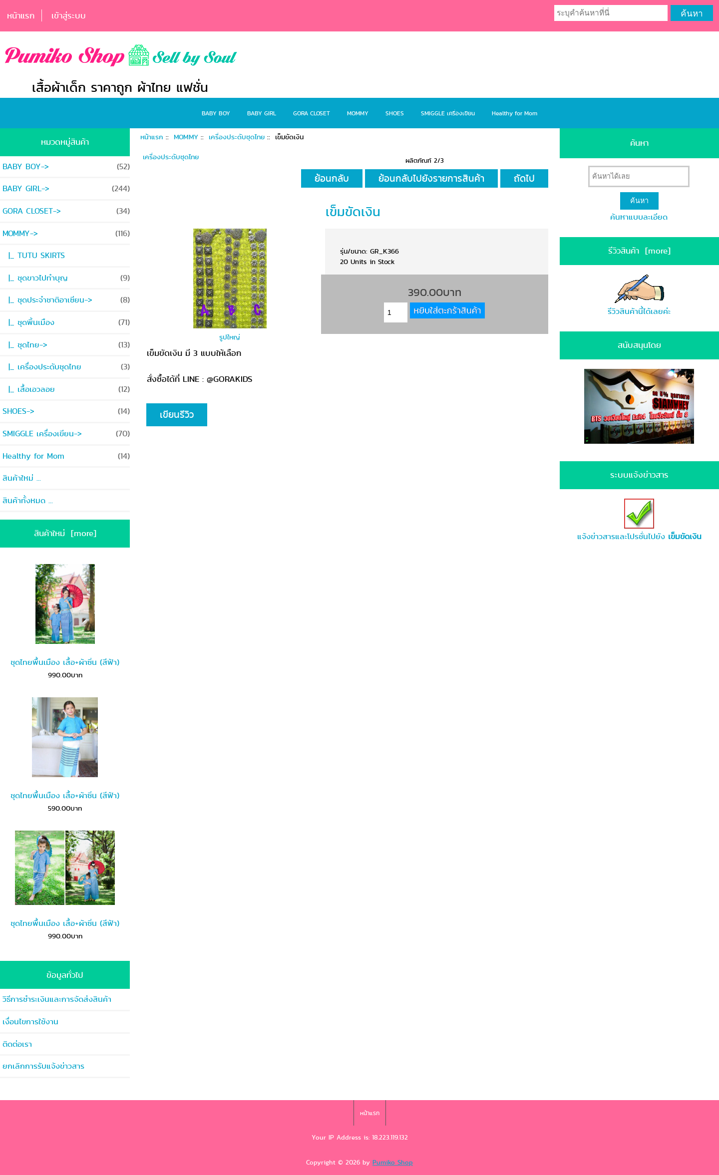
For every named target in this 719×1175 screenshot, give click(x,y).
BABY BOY (216, 113)
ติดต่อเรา (17, 1044)
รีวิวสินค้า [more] (639, 251)
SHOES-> (66, 411)
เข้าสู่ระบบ (68, 15)
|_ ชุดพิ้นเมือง (66, 322)
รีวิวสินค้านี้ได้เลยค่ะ (639, 296)
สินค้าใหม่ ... (21, 478)
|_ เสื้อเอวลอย (66, 389)
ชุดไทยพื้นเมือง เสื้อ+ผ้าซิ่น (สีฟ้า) (64, 616)
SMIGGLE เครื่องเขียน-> (66, 433)
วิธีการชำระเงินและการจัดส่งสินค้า (56, 999)
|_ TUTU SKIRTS (33, 255)
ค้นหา (639, 143)
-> (66, 233)
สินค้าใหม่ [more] (65, 533)
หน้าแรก (20, 15)
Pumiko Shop (392, 1162)
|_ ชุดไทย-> (66, 344)
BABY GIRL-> (66, 188)
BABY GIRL (261, 113)
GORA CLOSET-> (66, 211)
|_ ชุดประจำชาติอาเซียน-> (66, 299)
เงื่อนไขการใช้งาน (30, 1021)
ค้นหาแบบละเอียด (639, 217)
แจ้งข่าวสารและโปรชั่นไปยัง (639, 521)
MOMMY (186, 137)
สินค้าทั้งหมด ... (27, 500)
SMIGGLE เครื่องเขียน (448, 113)
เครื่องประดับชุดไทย (237, 137)
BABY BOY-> (66, 166)
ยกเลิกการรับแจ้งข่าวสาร (43, 1066)
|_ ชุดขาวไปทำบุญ (66, 278)
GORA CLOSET (311, 113)
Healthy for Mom (514, 113)
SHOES (394, 113)
